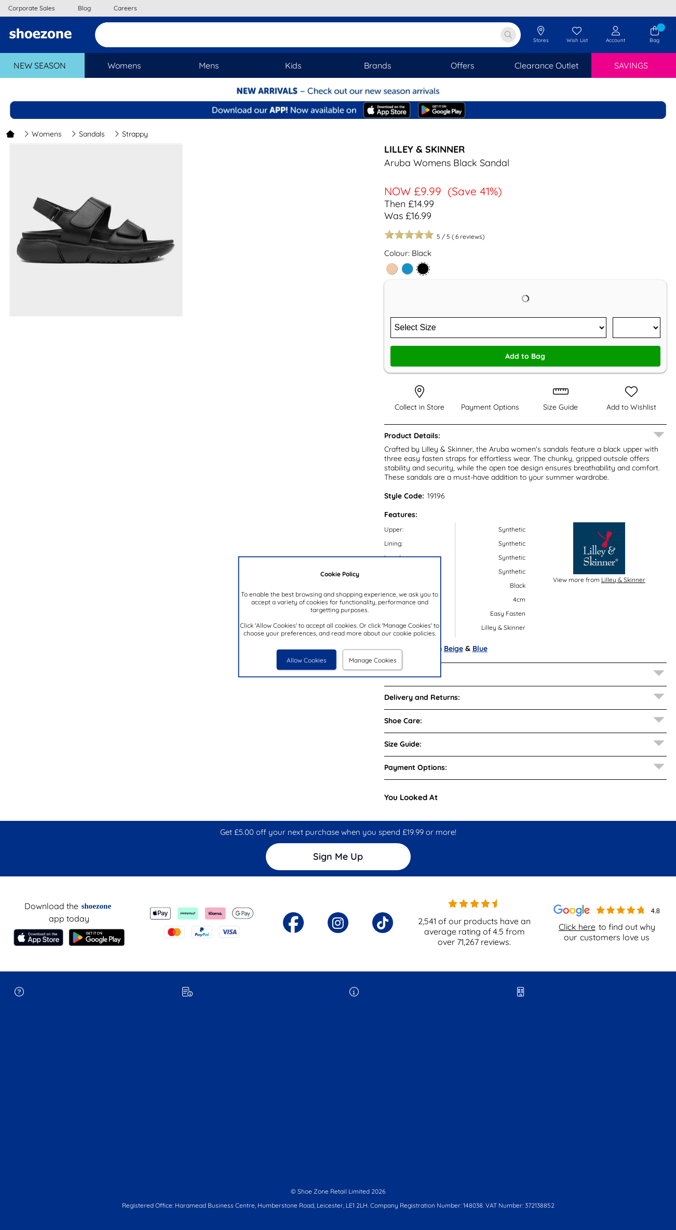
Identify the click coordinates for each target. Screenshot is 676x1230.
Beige (453, 648)
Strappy (131, 134)
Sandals (88, 134)
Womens (43, 134)
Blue (480, 648)
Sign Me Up (338, 856)
